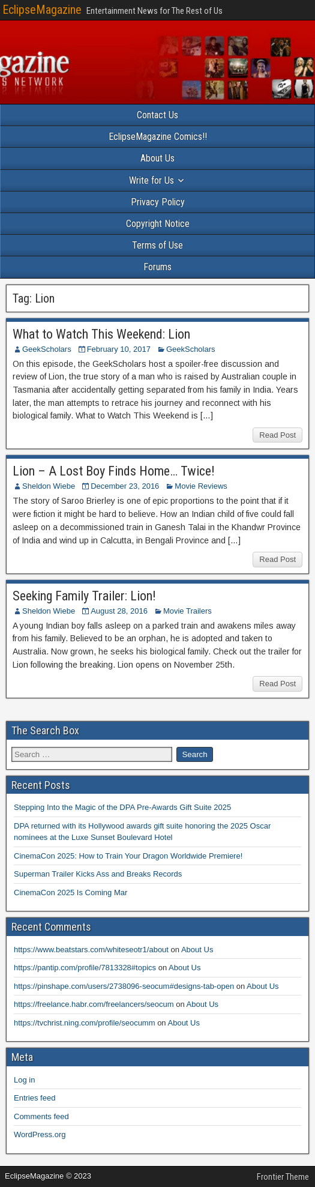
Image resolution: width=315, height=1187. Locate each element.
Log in (24, 1079)
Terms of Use (157, 245)
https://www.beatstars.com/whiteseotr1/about (91, 949)
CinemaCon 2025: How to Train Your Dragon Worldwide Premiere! (128, 855)
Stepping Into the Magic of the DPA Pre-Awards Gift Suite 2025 (122, 807)
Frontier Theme (283, 1176)
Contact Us (157, 115)
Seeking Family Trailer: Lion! (84, 595)
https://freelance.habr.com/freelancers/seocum (94, 1004)
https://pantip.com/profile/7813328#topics (85, 967)
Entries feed (34, 1097)
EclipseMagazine (42, 9)
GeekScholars (46, 349)
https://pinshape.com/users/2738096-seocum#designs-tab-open (124, 986)
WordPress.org (39, 1134)
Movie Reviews (201, 486)
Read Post (277, 434)
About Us (157, 158)
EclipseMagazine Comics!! (158, 136)
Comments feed (41, 1116)
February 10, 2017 (119, 349)
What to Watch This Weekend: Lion (101, 334)
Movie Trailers (187, 610)
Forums (157, 267)
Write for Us (151, 180)
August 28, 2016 (119, 610)
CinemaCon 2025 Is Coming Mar (70, 892)
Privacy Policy (158, 202)
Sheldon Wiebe (48, 486)
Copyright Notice (158, 223)
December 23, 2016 (125, 486)
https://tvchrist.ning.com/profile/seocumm (84, 1022)
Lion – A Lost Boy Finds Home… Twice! (114, 471)
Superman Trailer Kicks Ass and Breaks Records (98, 873)
